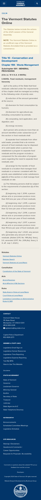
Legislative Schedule (11, 429)
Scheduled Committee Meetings (15, 426)
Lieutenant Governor (11, 386)
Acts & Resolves (9, 280)
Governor (6, 383)
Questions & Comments (12, 447)
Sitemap (6, 444)
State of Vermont (9, 380)
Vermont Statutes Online (12, 256)
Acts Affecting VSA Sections (13, 283)
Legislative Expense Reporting (14, 358)
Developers (20, 472)
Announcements (9, 422)
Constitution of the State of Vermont (17, 271)
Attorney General (9, 390)
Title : (17, 59)
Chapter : (20, 64)
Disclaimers (15, 444)
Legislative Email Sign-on (12, 348)
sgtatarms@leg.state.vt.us (14, 328)
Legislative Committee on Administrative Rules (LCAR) (18, 300)
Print (4, 13)
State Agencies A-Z (10, 406)
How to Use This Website (12, 364)
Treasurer (6, 400)
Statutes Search (9, 259)
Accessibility (26, 454)
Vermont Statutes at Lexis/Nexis (15, 263)
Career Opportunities (11, 450)
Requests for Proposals (12, 454)
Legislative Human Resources (14, 351)
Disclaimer (6, 371)
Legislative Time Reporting (13, 354)
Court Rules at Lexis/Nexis (13, 295)
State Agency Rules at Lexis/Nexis (16, 292)
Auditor (6, 393)
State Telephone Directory (13, 410)
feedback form (15, 467)
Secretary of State (10, 396)
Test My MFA (8, 361)
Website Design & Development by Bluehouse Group (20, 481)
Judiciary (6, 403)
